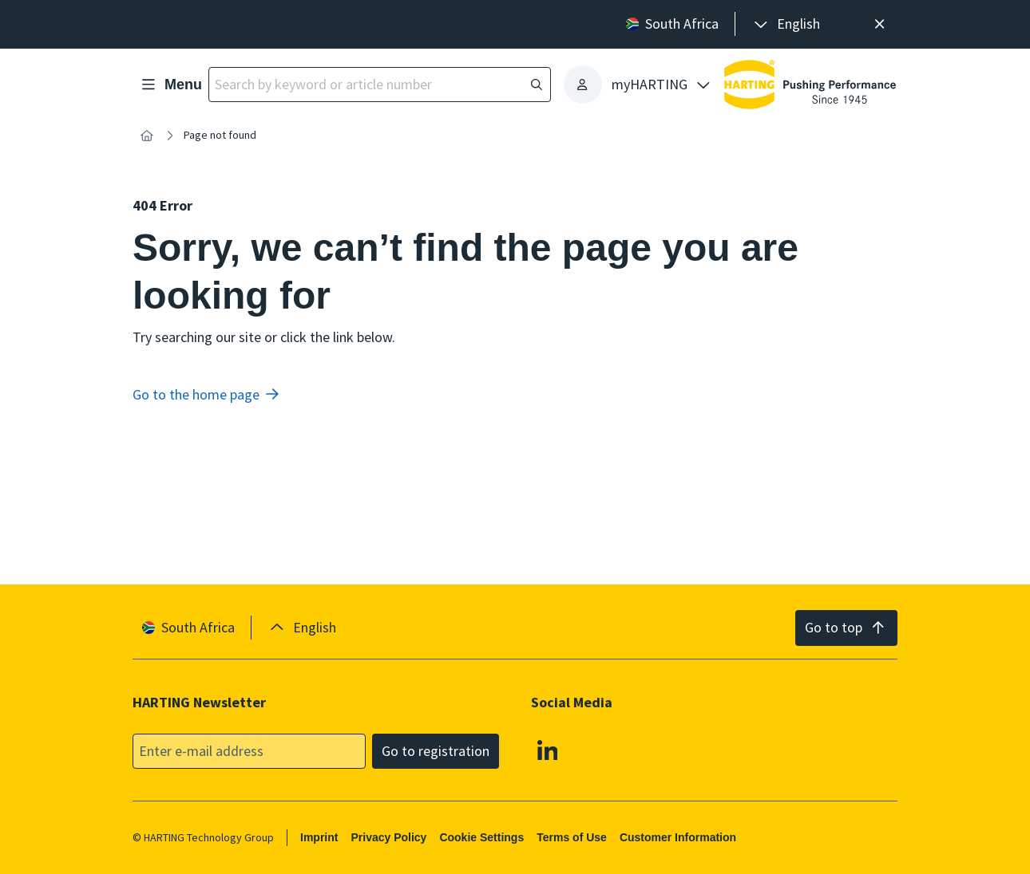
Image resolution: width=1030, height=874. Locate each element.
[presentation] (786, 24)
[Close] (879, 24)
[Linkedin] (548, 749)
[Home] (147, 135)
